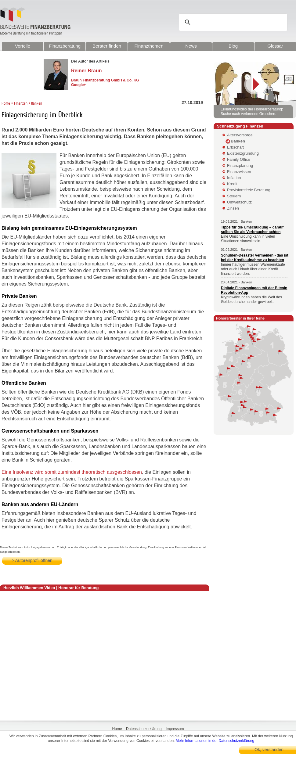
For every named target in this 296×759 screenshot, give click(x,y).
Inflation (234, 177)
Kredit (232, 184)
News (191, 46)
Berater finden (106, 46)
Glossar (275, 46)
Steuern (234, 196)
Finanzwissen (239, 171)
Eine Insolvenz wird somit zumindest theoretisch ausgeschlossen (72, 472)
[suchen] (234, 22)
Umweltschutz (239, 202)
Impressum (175, 729)
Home (6, 103)
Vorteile (22, 46)
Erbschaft (235, 147)
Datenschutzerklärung (144, 729)
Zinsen (233, 208)
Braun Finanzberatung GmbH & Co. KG (105, 80)
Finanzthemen (148, 46)
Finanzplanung (240, 165)
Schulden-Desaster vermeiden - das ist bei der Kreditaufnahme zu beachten (254, 257)
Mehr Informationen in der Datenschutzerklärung (215, 741)
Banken (36, 103)
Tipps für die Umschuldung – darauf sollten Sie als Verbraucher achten (252, 229)
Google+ (78, 85)
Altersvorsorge (240, 135)
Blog (233, 46)
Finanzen (20, 103)
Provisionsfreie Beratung (248, 190)
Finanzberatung (65, 46)
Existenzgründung (243, 153)
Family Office (238, 159)
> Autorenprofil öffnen (32, 560)
